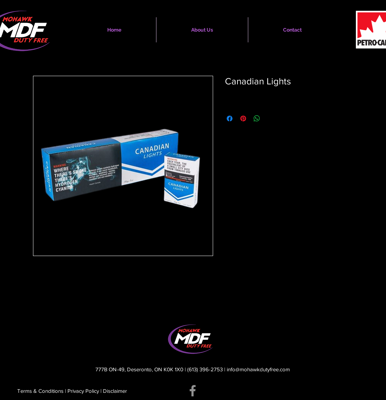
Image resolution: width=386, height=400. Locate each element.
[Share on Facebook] (229, 118)
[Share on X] (270, 118)
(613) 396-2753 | (207, 369)
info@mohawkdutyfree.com (258, 369)
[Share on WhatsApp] (257, 118)
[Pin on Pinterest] (243, 118)
